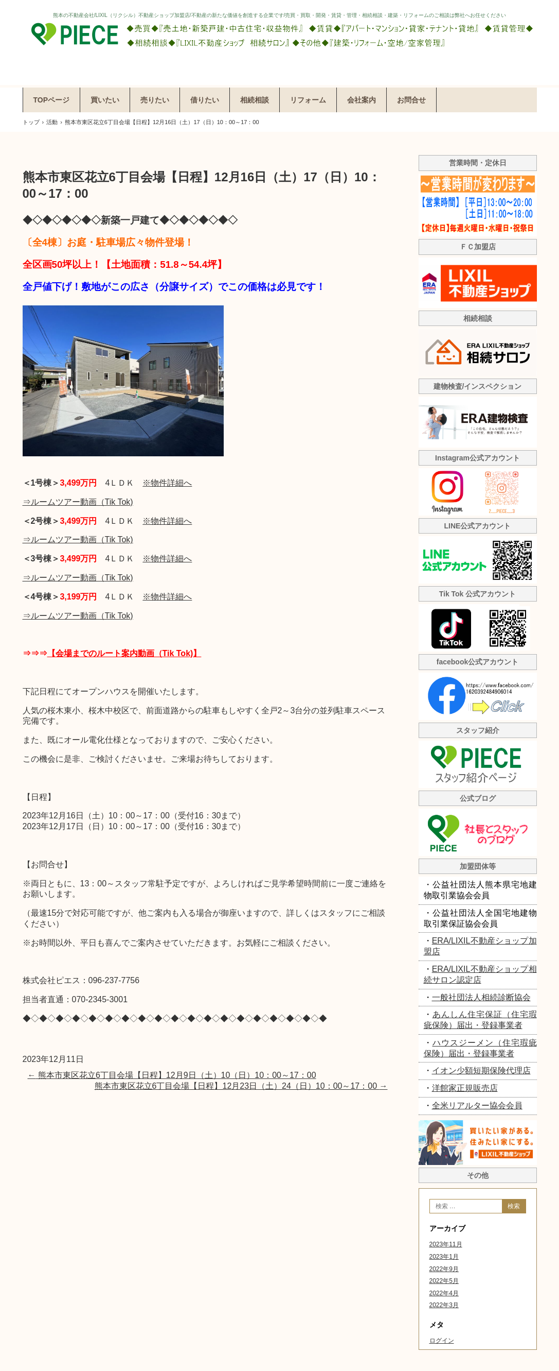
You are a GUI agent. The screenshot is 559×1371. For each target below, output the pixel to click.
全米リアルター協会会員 (477, 1105)
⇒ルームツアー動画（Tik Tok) (78, 502)
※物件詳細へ (167, 482)
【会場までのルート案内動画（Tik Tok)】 (124, 653)
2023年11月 (445, 1244)
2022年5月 (444, 1280)
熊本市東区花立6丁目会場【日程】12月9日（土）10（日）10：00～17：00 (172, 1075)
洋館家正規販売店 (465, 1088)
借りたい (204, 100)
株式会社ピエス (280, 42)
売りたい (154, 100)
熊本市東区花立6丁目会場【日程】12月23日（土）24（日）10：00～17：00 (241, 1086)
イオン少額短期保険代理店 (481, 1070)
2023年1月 (444, 1256)
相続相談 (254, 100)
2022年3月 (444, 1305)
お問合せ (411, 100)
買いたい (105, 100)
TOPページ (51, 100)
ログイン (441, 1340)
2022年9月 (444, 1269)
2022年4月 (444, 1293)
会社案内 (361, 100)
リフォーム (308, 100)
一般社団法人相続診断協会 (481, 997)
